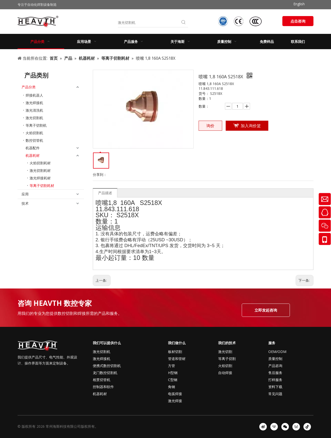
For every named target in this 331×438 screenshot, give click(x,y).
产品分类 (29, 87)
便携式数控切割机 (107, 365)
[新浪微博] (263, 426)
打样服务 (275, 379)
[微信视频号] (296, 426)
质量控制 (275, 358)
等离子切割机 (36, 125)
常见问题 (275, 393)
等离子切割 (227, 358)
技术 (25, 203)
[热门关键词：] (183, 22)
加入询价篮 (251, 125)
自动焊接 (225, 372)
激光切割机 (34, 117)
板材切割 (175, 351)
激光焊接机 (34, 102)
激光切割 (225, 351)
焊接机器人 (34, 95)
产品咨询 (275, 365)
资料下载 (275, 386)
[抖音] (307, 426)
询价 (210, 125)
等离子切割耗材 (42, 185)
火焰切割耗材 (40, 163)
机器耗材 (33, 155)
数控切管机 (34, 140)
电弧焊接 (175, 393)
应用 (25, 194)
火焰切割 (225, 365)
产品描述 (105, 192)
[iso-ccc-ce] (240, 21)
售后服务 (275, 372)
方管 (171, 365)
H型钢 (173, 372)
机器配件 (33, 147)
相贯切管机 (101, 379)
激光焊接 (175, 400)
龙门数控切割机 (105, 372)
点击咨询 (297, 21)
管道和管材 (177, 358)
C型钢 (172, 379)
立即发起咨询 (266, 310)
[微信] (285, 426)
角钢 (171, 386)
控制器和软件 (103, 386)
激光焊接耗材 (40, 178)
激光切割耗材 (40, 170)
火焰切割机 (34, 132)
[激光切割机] (148, 22)
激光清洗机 (34, 110)
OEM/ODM (277, 351)
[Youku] (274, 426)
